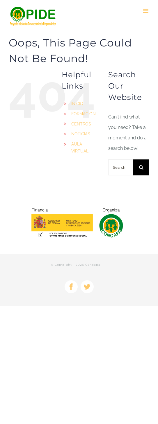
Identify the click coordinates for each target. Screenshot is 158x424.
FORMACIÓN (83, 114)
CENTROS (81, 124)
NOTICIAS (80, 134)
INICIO (77, 103)
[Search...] (120, 167)
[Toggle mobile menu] (146, 11)
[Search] (141, 167)
